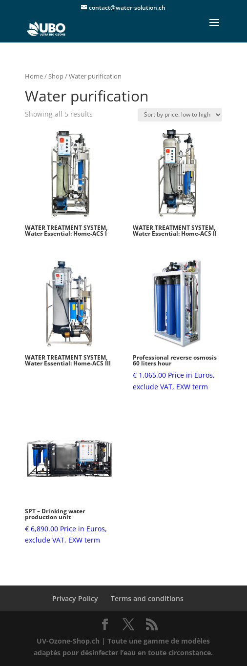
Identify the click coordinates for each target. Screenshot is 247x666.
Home (34, 76)
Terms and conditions (147, 598)
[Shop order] (180, 114)
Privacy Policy (75, 598)
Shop (55, 76)
